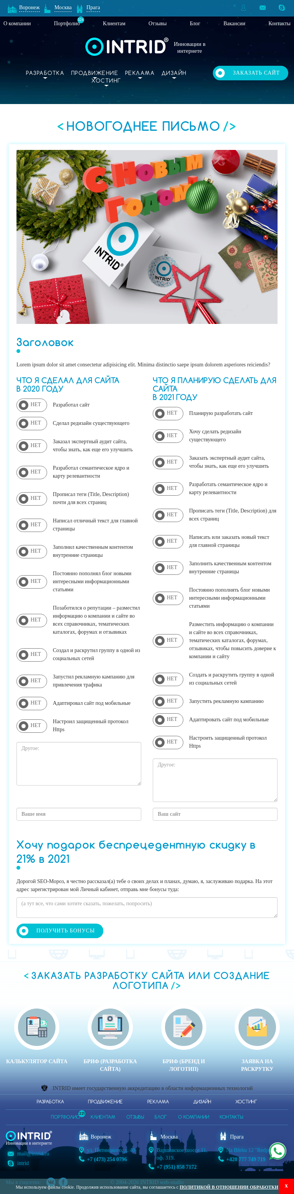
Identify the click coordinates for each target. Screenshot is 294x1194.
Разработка (45, 73)
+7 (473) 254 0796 (107, 1159)
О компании (17, 23)
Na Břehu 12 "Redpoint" (252, 1150)
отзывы (135, 1117)
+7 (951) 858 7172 (177, 1167)
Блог (195, 23)
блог (161, 1117)
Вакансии (234, 23)
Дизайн (174, 73)
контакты (231, 1117)
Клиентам (114, 23)
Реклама (140, 73)
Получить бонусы (65, 931)
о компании (193, 1117)
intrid (23, 1163)
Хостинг (106, 81)
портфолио (65, 1115)
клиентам (103, 1117)
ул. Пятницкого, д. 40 (111, 1150)
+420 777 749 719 (245, 1159)
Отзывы (158, 23)
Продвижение (95, 73)
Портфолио (67, 23)
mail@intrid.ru (33, 1154)
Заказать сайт (256, 73)
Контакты (279, 23)
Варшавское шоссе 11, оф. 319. (182, 1154)
